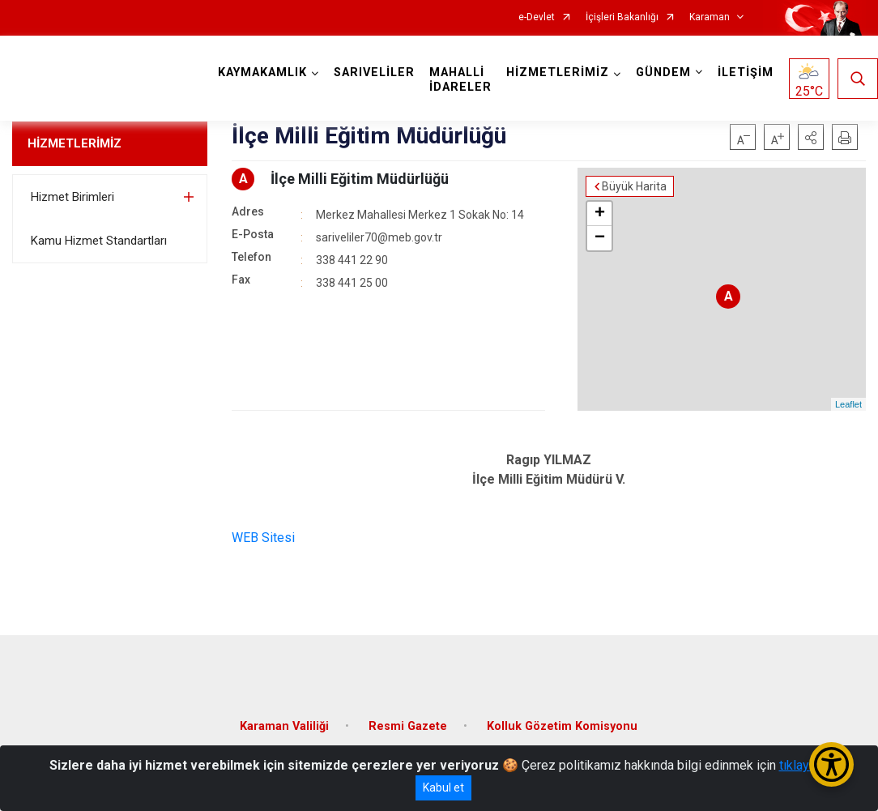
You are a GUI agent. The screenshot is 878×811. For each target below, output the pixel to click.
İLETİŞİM (746, 72)
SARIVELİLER (374, 72)
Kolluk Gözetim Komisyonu (562, 726)
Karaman (709, 17)
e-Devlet (536, 17)
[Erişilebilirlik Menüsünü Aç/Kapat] (831, 764)
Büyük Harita (634, 186)
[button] (811, 137)
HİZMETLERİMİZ (74, 143)
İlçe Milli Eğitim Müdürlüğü (360, 178)
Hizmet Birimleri (72, 197)
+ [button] (600, 214)
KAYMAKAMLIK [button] (262, 72)
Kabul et (443, 787)
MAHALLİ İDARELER (460, 80)
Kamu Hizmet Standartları (99, 240)
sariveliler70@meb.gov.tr (379, 237)
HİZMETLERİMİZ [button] (557, 72)
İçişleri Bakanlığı (622, 17)
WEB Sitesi (263, 537)
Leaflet (848, 404)
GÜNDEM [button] (663, 72)
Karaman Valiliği (284, 726)
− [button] (600, 238)
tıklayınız (804, 765)
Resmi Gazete (408, 726)
